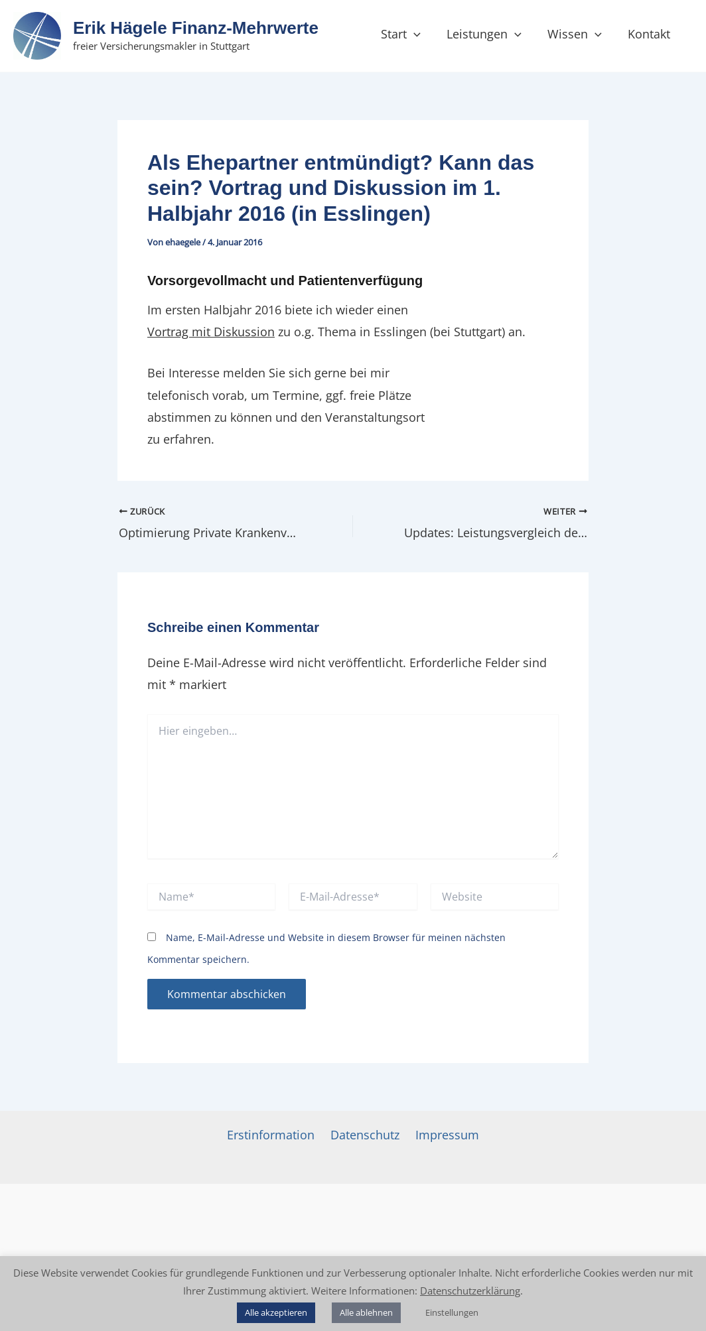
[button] (417, 33)
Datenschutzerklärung (470, 1290)
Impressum (447, 1135)
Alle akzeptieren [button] (276, 1312)
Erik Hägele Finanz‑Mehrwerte (195, 28)
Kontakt (645, 34)
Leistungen (485, 33)
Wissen (573, 33)
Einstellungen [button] (451, 1312)
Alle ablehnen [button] (366, 1312)
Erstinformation (271, 1135)
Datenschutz (364, 1135)
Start (404, 33)
